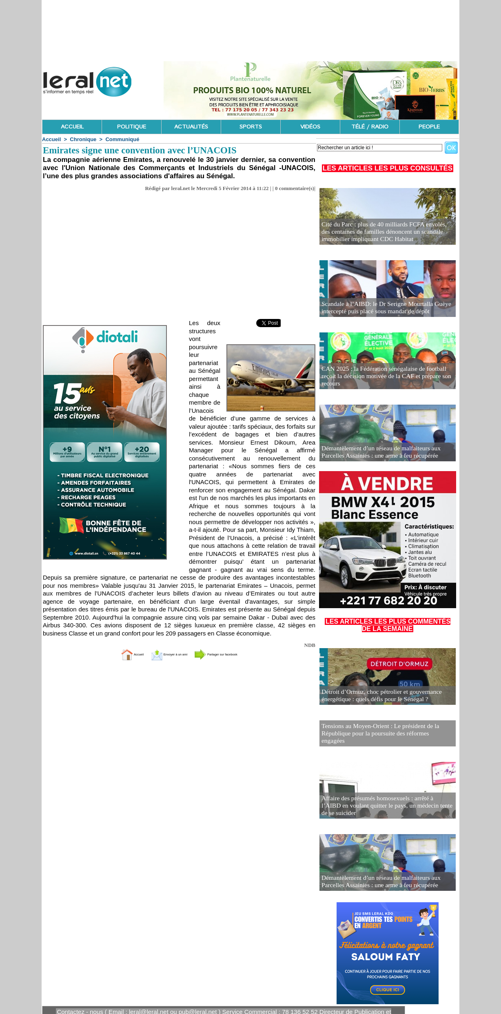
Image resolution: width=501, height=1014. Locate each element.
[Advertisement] (179, 258)
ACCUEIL (72, 127)
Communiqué (122, 139)
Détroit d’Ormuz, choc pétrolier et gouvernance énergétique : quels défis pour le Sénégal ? (375, 696)
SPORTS (250, 127)
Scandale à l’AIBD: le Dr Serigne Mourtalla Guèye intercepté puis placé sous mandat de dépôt (380, 308)
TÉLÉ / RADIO (369, 127)
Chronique (83, 139)
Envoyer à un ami (159, 654)
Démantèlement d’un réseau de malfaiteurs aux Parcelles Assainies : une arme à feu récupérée (386, 452)
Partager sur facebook (233, 654)
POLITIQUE (131, 127)
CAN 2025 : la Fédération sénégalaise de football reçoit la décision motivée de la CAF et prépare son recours (385, 380)
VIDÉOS (310, 127)
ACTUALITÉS (191, 127)
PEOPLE (429, 127)
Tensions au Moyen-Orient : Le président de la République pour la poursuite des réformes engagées (381, 728)
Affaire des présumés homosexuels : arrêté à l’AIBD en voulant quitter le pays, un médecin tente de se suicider (384, 801)
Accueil (51, 139)
